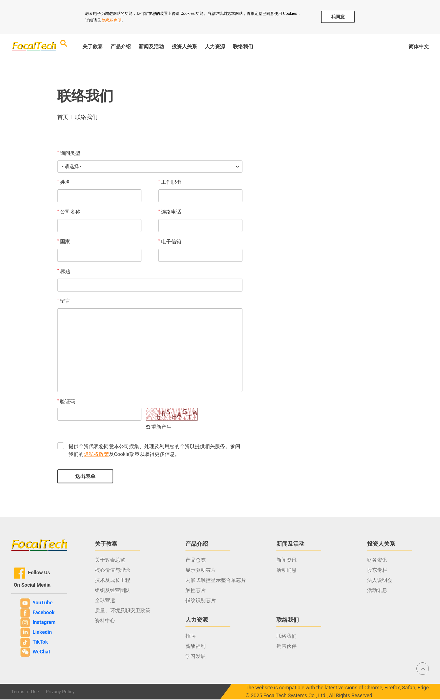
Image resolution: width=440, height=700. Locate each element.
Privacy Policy (63, 692)
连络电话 (169, 212)
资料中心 (105, 621)
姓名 (63, 182)
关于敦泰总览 (110, 560)
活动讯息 (377, 591)
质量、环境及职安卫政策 (122, 611)
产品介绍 (121, 46)
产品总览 (195, 560)
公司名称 (68, 212)
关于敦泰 (92, 46)
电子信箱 (169, 241)
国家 (63, 241)
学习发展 (195, 657)
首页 (62, 117)
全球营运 (105, 601)
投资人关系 (184, 46)
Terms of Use (26, 692)
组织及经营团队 (112, 591)
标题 (63, 271)
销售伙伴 (286, 646)
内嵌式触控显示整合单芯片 (215, 581)
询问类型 (68, 152)
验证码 (66, 401)
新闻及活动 (151, 46)
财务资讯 (377, 560)
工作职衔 (169, 182)
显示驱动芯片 (200, 570)
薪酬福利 (195, 646)
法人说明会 (379, 581)
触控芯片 (195, 591)
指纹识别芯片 (200, 601)
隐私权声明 (112, 20)
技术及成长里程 (112, 581)
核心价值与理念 (112, 570)
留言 (63, 301)
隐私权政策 (96, 455)
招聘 (190, 636)
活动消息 (286, 570)
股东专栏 (377, 570)
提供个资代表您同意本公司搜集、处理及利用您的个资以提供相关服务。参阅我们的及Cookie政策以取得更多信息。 (154, 451)
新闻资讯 (286, 560)
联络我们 (243, 46)
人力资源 (215, 46)
